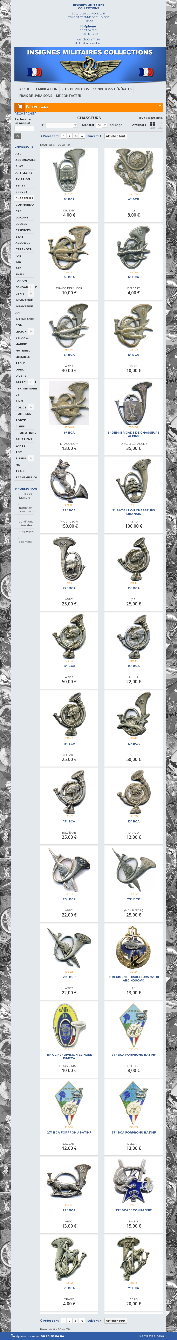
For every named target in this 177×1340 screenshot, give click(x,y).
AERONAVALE (24, 160)
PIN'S (19, 401)
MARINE (21, 344)
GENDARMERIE (24, 287)
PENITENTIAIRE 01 (24, 391)
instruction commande (26, 509)
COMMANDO (24, 204)
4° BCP (133, 199)
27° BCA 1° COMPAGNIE (133, 1210)
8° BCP (69, 199)
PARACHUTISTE (24, 382)
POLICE (20, 407)
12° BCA (134, 743)
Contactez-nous (151, 1336)
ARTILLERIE (23, 172)
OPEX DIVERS (20, 372)
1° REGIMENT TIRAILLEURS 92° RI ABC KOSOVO (133, 978)
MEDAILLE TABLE (22, 360)
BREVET (21, 191)
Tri (42, 124)
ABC (18, 153)
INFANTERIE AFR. (24, 309)
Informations (26, 489)
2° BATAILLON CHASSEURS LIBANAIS (133, 512)
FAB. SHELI (19, 271)
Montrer (88, 124)
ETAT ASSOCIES (22, 239)
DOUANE (21, 217)
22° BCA (69, 588)
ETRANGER (23, 249)
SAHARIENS (23, 439)
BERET (20, 185)
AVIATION (22, 179)
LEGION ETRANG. (22, 334)
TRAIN (20, 471)
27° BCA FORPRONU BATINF (133, 1055)
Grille (152, 125)
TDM (18, 452)
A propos (27, 531)
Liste (160, 125)
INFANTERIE (24, 300)
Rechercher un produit (23, 121)
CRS (18, 211)
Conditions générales (26, 523)
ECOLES (21, 223)
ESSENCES (23, 230)
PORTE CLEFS (20, 423)
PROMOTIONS (24, 432)
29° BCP (69, 899)
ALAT (19, 166)
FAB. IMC (18, 258)
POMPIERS (23, 413)
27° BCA (69, 1210)
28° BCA (69, 510)
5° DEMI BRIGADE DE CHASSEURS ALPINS (133, 434)
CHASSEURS (24, 198)
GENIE (19, 293)
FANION (21, 280)
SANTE (20, 445)
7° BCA (69, 1288)
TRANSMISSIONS (24, 477)
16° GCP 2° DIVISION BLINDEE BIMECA (69, 1056)
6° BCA (69, 277)
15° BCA (134, 588)
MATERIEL (22, 350)
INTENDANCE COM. (24, 322)
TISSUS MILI (20, 461)
